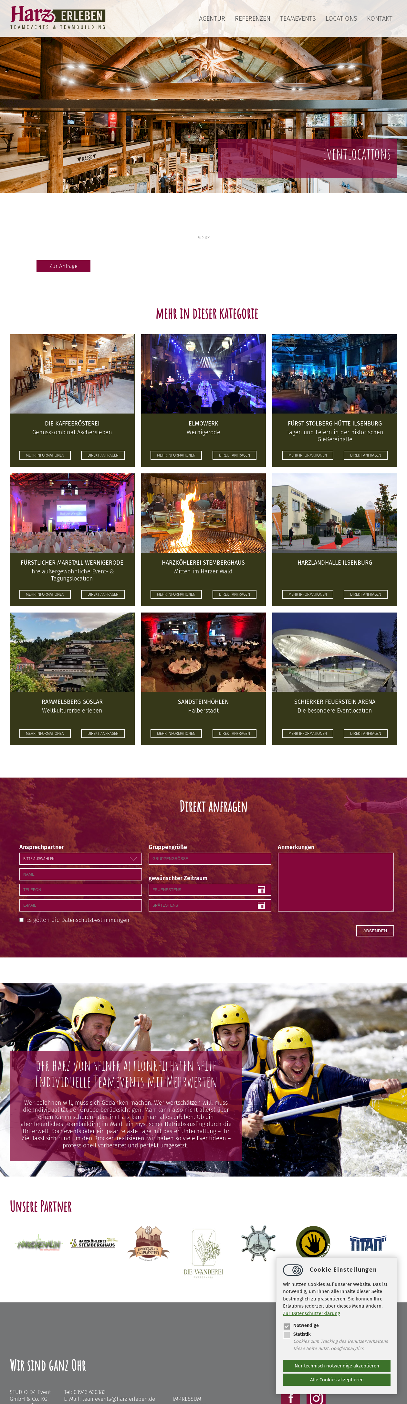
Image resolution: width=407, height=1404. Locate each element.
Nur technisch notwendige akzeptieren (337, 1366)
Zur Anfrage (62, 266)
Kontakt (379, 18)
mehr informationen (42, 456)
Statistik (297, 1333)
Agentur (212, 18)
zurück (204, 238)
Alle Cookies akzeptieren (337, 1380)
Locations (341, 18)
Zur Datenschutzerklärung (311, 1313)
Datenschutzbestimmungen (96, 920)
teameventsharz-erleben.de (118, 1399)
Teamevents (298, 18)
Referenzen (252, 18)
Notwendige (301, 1325)
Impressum (186, 1399)
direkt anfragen (106, 456)
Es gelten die (79, 920)
